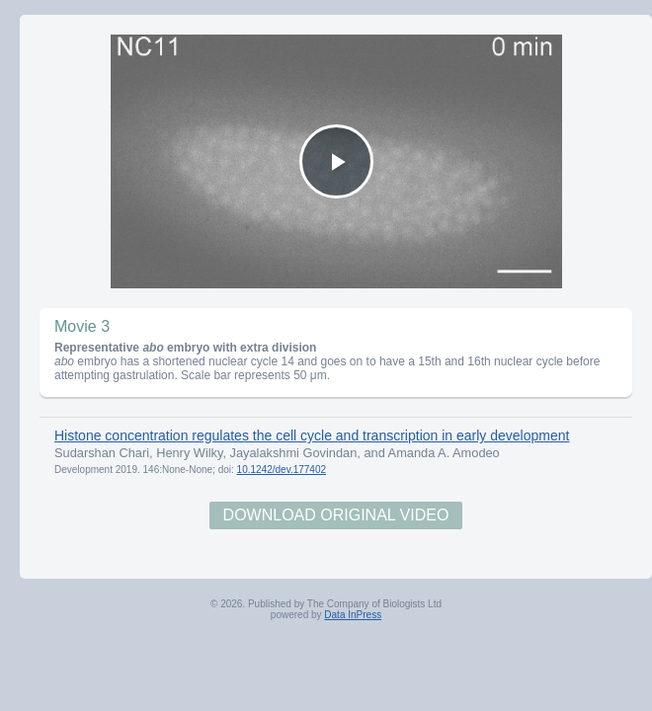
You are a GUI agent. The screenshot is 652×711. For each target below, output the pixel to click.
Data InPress (352, 614)
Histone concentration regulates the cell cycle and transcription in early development (311, 435)
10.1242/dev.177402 (281, 469)
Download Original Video (336, 515)
